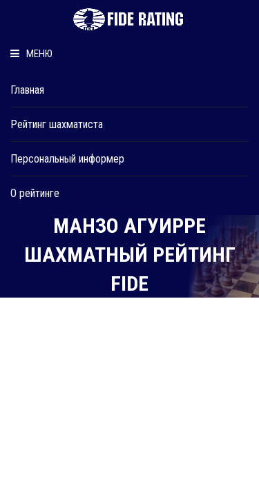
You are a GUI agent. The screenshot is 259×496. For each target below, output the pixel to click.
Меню (31, 54)
